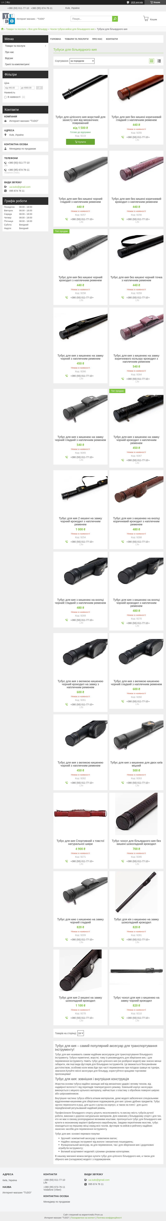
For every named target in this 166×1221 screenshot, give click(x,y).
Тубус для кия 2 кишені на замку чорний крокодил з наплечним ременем (80, 521)
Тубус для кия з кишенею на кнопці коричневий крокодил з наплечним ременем (136, 521)
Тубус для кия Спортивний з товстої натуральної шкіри (80, 842)
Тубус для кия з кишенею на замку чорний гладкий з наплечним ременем (80, 439)
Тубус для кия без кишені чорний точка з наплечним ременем (136, 279)
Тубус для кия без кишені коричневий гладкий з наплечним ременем (136, 119)
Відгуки (9, 58)
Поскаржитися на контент (83, 1218)
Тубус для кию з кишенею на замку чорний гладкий (80, 921)
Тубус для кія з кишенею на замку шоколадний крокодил (136, 921)
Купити (82, 142)
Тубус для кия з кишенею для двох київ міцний (136, 764)
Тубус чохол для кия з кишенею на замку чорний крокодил (136, 999)
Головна (55, 39)
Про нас (97, 39)
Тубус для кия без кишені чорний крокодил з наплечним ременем (80, 279)
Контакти (112, 39)
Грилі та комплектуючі (17, 64)
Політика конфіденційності (109, 1218)
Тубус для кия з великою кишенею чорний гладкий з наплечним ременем (136, 683)
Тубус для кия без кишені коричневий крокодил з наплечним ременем (136, 200)
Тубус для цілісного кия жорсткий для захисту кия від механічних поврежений (80, 120)
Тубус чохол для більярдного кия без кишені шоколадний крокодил (136, 842)
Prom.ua (99, 1215)
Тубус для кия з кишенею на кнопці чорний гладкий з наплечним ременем (80, 601)
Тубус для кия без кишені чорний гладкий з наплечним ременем (80, 200)
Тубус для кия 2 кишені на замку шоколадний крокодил (80, 999)
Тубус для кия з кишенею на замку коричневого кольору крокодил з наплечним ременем (136, 358)
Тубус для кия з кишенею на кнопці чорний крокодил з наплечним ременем (136, 603)
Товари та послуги (16, 29)
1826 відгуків (137, 2)
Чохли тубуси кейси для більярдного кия (72, 29)
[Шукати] (115, 19)
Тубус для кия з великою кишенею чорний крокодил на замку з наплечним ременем (80, 684)
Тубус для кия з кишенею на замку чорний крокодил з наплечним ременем (136, 440)
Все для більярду (38, 29)
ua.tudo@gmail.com (19, 187)
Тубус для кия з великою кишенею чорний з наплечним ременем (80, 764)
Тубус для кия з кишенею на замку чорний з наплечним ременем (80, 357)
